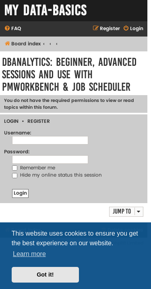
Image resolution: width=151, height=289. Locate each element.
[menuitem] (12, 29)
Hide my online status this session (57, 175)
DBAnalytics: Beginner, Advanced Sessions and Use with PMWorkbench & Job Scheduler (69, 74)
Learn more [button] (29, 253)
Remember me (33, 168)
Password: (17, 152)
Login (11, 121)
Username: (17, 133)
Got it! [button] (45, 274)
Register (38, 121)
